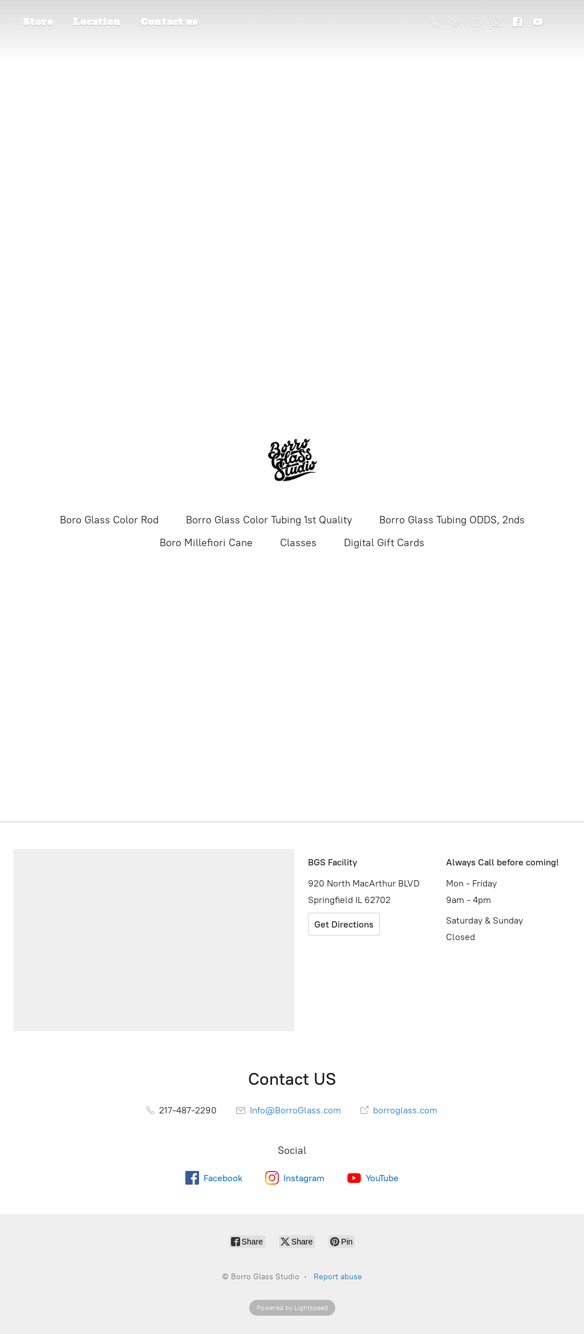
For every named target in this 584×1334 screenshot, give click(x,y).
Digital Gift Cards (384, 542)
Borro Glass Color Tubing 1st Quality (269, 520)
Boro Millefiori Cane (206, 542)
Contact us (168, 21)
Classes (298, 542)
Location (96, 21)
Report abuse (338, 1277)
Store (38, 21)
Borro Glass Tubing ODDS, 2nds (452, 520)
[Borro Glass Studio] (292, 461)
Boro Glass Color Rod (109, 520)
